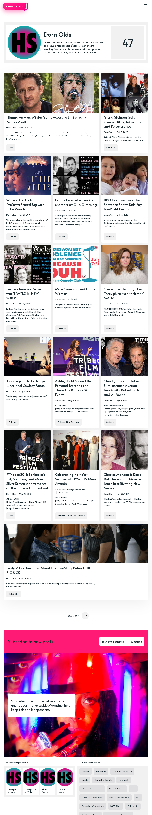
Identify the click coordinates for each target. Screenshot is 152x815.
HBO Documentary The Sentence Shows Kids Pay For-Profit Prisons (123, 204)
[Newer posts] (85, 615)
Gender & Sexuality (92, 797)
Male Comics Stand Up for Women (75, 291)
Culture (12, 236)
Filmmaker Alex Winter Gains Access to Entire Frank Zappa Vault (46, 119)
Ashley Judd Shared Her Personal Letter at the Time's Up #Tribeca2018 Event (73, 387)
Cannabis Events (103, 780)
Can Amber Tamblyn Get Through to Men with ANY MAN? (124, 293)
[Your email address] (113, 641)
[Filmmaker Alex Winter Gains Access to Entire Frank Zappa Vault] (51, 113)
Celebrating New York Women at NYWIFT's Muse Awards (75, 479)
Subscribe (136, 641)
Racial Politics (116, 788)
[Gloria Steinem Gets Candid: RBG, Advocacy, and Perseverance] (124, 113)
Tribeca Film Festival (68, 422)
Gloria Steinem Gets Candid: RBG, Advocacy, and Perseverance (123, 122)
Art (138, 797)
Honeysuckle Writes (76, 489)
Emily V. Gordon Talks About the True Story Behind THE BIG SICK (48, 570)
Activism (111, 147)
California (133, 806)
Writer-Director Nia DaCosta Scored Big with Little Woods (25, 204)
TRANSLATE (14, 6)
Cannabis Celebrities (93, 806)
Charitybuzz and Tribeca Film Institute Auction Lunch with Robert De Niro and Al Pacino (123, 387)
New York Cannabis (119, 797)
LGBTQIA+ (115, 806)
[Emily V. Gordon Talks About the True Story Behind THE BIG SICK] (76, 562)
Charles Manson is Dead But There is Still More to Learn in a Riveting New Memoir (122, 481)
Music (85, 780)
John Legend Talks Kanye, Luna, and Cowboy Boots (26, 383)
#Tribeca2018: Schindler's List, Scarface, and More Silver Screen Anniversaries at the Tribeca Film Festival (27, 481)
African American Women (71, 515)
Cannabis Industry (122, 771)
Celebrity (13, 593)
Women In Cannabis (92, 788)
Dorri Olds (11, 127)
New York (123, 780)
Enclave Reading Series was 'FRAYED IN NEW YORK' (24, 293)
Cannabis (101, 771)
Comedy (62, 328)
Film (11, 147)
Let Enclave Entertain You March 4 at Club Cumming (76, 202)
